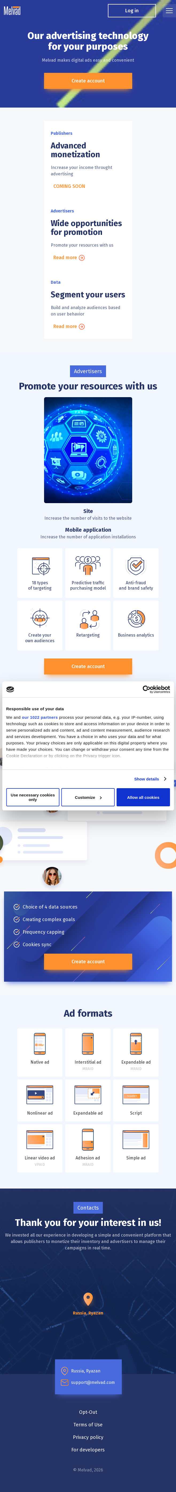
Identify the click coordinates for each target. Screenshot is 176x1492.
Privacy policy (88, 1437)
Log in (132, 11)
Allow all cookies (143, 797)
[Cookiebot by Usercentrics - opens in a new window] (146, 689)
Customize (88, 797)
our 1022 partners (40, 717)
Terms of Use (88, 1425)
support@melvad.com (93, 1382)
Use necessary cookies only (33, 797)
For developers (88, 1450)
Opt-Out (88, 1412)
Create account (88, 81)
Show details (146, 779)
